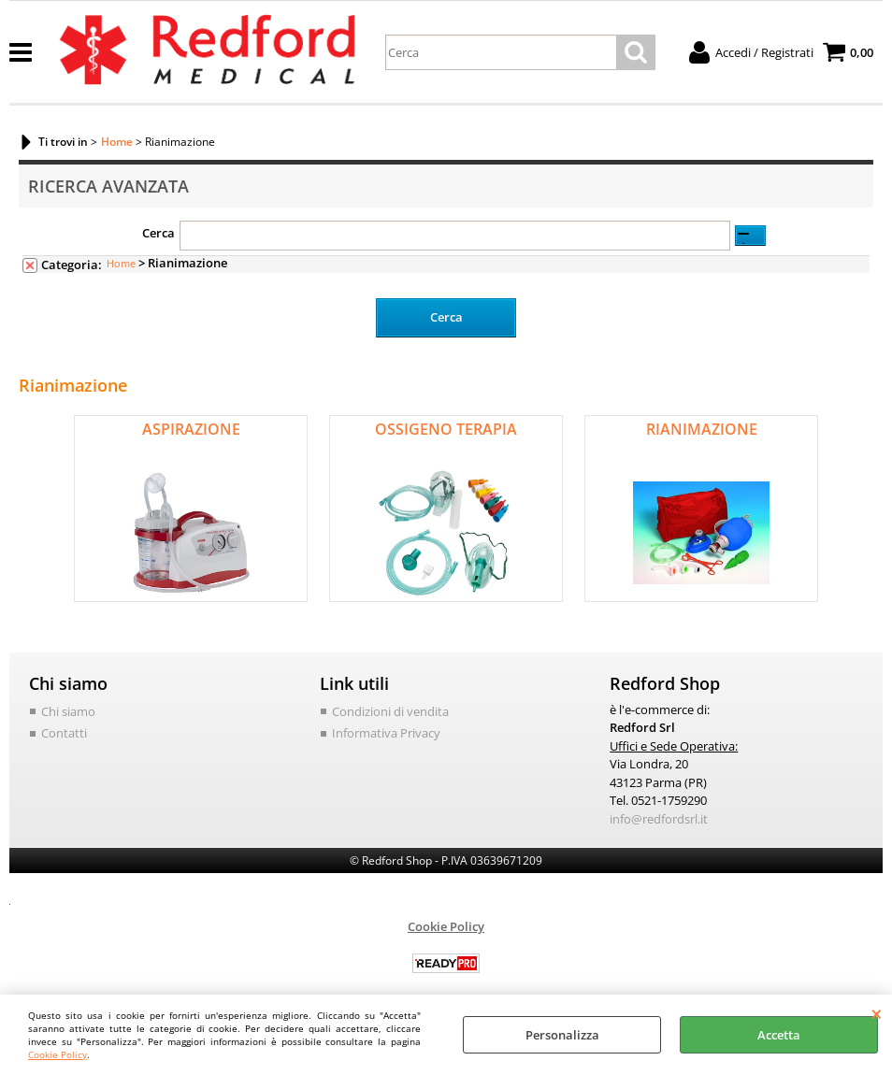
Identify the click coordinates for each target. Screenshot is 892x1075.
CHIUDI (876, 1013)
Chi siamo (68, 710)
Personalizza (562, 1034)
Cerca (158, 232)
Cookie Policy (57, 1054)
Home (121, 263)
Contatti (64, 732)
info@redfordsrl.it (659, 818)
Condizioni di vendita (390, 710)
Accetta (778, 1034)
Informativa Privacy (386, 732)
